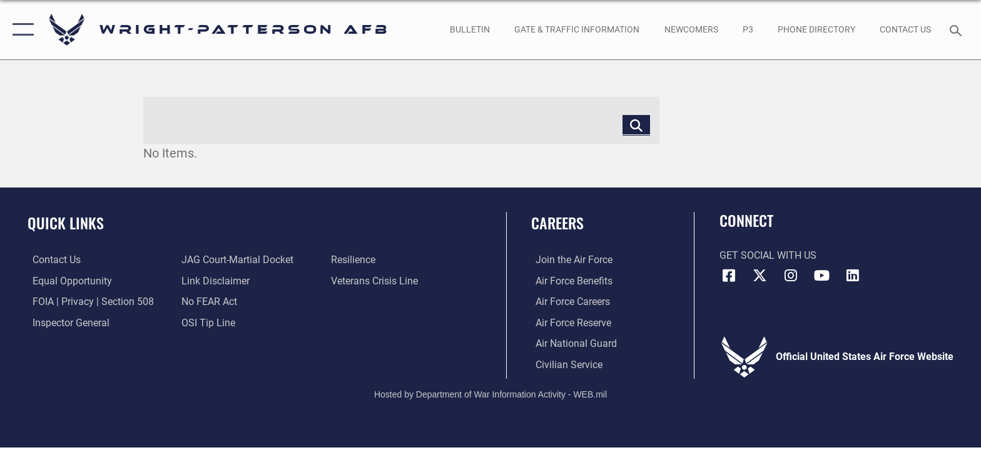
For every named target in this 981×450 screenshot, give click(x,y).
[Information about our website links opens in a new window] (214, 281)
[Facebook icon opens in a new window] (728, 275)
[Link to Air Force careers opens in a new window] (568, 302)
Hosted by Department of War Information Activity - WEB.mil (490, 394)
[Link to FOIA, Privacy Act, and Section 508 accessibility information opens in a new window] (88, 302)
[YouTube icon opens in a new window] (822, 275)
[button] (20, 29)
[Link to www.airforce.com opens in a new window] (569, 260)
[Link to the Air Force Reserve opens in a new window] (569, 322)
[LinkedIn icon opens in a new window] (852, 275)
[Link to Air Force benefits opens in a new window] (569, 281)
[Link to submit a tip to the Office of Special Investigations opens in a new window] (207, 322)
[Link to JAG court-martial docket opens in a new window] (236, 260)
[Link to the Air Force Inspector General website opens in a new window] (66, 322)
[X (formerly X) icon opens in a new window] (759, 275)
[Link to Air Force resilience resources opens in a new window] (354, 260)
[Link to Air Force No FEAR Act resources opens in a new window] (208, 302)
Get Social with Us (767, 255)
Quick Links (66, 223)
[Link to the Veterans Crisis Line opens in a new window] (375, 281)
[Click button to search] (636, 124)
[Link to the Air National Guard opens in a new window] (571, 343)
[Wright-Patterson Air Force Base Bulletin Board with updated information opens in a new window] (469, 29)
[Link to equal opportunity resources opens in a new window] (67, 281)
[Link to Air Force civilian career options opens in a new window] (564, 364)
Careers (557, 223)
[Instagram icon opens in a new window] (790, 275)
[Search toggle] (957, 30)
